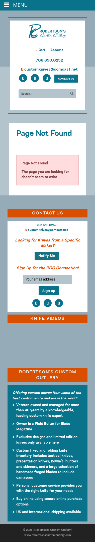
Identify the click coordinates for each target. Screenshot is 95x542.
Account (56, 50)
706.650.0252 (49, 61)
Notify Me (46, 256)
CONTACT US (66, 79)
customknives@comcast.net (49, 70)
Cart (40, 50)
